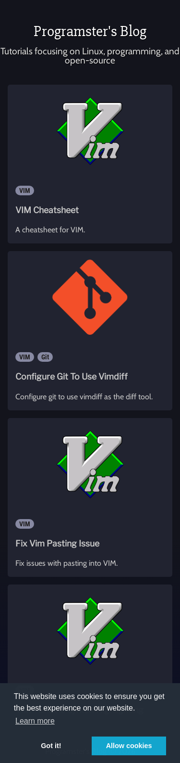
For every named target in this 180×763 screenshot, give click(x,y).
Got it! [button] (51, 746)
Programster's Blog (90, 31)
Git (45, 357)
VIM (24, 190)
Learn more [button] (35, 721)
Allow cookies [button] (129, 746)
